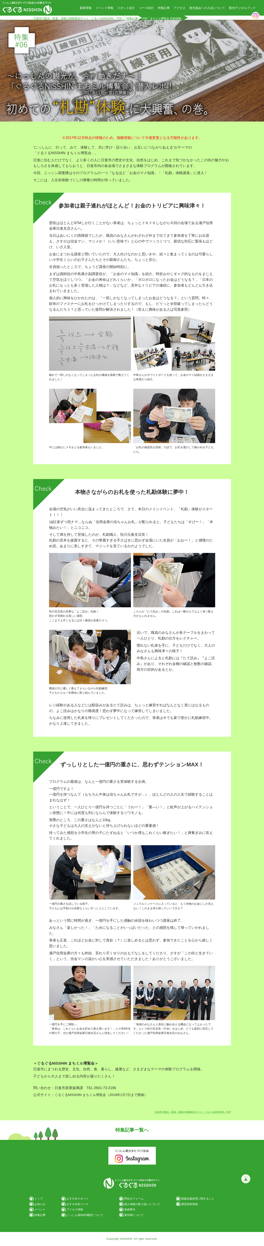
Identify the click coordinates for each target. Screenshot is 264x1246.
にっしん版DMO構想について (84, 1215)
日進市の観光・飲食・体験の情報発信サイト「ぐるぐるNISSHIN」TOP (77, 18)
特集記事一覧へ (132, 1130)
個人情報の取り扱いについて (142, 1204)
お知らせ (39, 1204)
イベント (39, 1209)
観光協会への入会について (207, 7)
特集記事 (164, 7)
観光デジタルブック (242, 7)
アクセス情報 (74, 1209)
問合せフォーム (134, 1198)
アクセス (179, 7)
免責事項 (129, 1209)
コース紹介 (146, 7)
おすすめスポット (77, 1198)
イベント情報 (104, 7)
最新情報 (86, 7)
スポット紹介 (126, 7)
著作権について (134, 1215)
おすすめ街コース (77, 1204)
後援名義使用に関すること (197, 1198)
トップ (38, 1198)
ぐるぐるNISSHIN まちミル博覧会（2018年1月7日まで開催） (101, 1095)
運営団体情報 (189, 1204)
